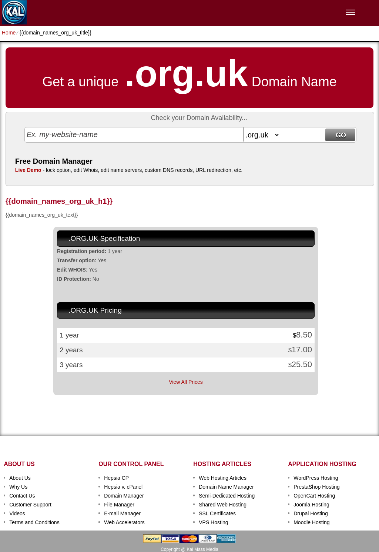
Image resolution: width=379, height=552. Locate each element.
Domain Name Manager (226, 487)
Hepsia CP (116, 478)
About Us (20, 478)
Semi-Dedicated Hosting (227, 496)
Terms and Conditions (34, 522)
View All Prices (186, 382)
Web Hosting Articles (222, 478)
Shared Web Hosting (222, 505)
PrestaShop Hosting (317, 487)
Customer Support (30, 505)
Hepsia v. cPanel (123, 487)
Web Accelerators (124, 522)
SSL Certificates (217, 513)
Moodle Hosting (311, 522)
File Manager (119, 505)
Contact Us (22, 496)
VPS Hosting (213, 522)
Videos (17, 513)
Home (9, 33)
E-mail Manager (122, 513)
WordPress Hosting (316, 478)
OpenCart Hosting (314, 496)
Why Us (18, 487)
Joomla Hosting (311, 505)
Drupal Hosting (311, 513)
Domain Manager (124, 496)
